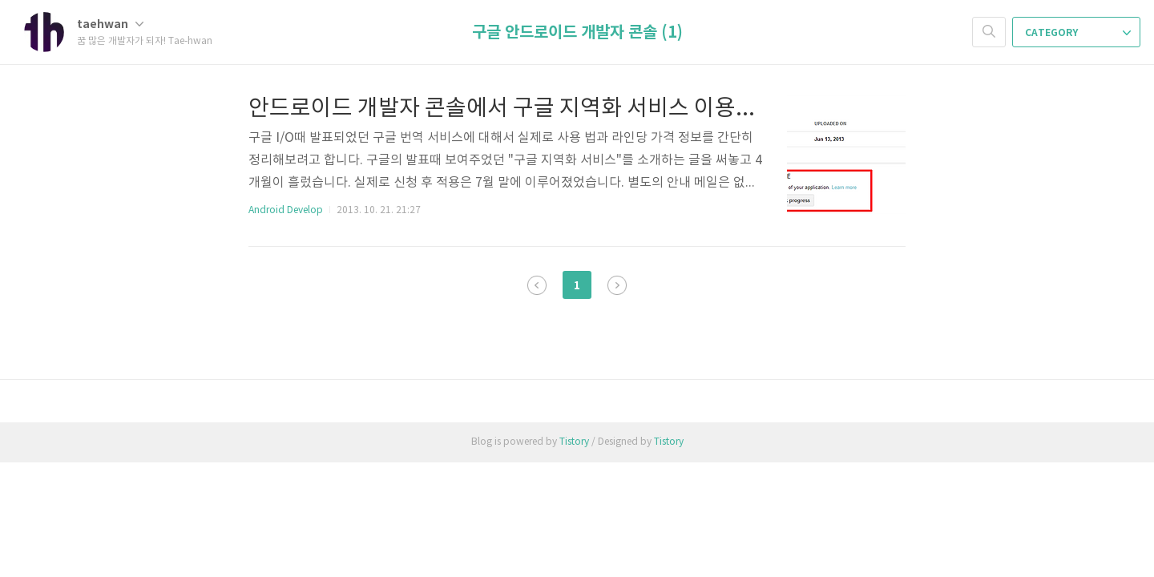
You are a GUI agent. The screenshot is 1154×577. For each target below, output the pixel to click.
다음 (617, 285)
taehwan (110, 24)
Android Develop (285, 210)
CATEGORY (1078, 32)
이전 (537, 285)
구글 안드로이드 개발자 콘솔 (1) (577, 32)
